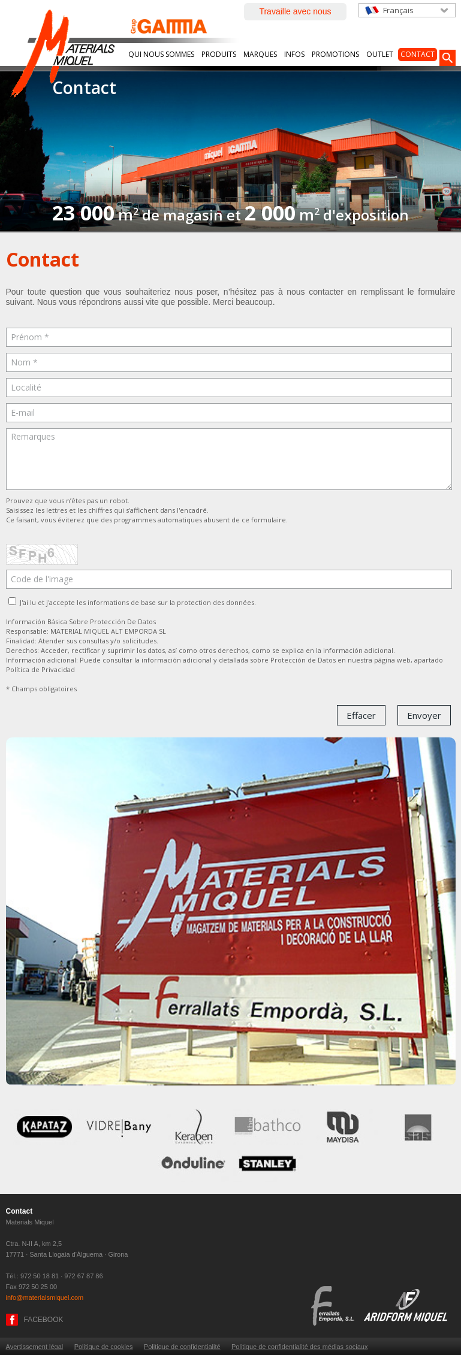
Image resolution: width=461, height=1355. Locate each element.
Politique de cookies (103, 1346)
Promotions (335, 54)
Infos (294, 54)
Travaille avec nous (295, 11)
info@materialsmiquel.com (45, 1297)
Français (398, 10)
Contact (417, 54)
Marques (260, 54)
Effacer (361, 715)
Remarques (229, 459)
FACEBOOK (44, 1319)
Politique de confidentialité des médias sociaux (299, 1346)
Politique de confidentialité (182, 1346)
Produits (218, 54)
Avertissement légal (35, 1346)
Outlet (379, 54)
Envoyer (424, 715)
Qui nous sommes (161, 54)
